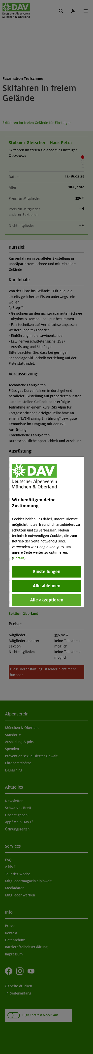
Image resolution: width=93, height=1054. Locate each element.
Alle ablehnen (46, 585)
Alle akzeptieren (46, 600)
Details (18, 558)
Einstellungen (46, 571)
